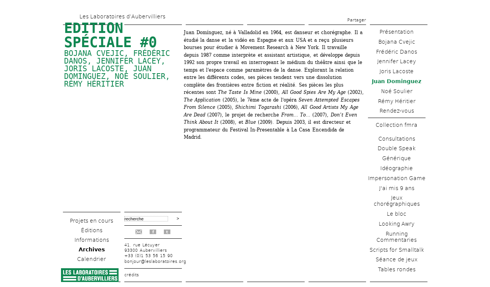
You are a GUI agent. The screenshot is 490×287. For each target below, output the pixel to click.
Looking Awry (396, 224)
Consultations (396, 139)
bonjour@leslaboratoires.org (155, 261)
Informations (91, 240)
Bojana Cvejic (94, 53)
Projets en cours (91, 221)
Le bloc (396, 214)
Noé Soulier (140, 76)
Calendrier (91, 259)
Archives (92, 249)
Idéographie (396, 168)
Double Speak (397, 148)
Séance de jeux (396, 259)
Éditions (91, 230)
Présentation (396, 32)
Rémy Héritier (94, 84)
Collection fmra (396, 125)
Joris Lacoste (94, 68)
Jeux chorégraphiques (397, 201)
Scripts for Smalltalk (397, 250)
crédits (131, 274)
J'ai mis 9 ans (396, 188)
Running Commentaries (396, 237)
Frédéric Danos (396, 52)
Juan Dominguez (396, 81)
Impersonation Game (397, 178)
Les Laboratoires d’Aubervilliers (122, 16)
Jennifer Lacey (128, 61)
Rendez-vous (396, 111)
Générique (396, 158)
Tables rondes (397, 269)
